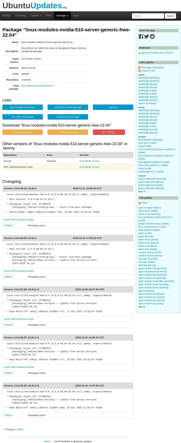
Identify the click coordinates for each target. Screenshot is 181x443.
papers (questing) (147, 103)
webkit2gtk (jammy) (148, 97)
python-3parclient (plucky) (151, 182)
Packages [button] (62, 15)
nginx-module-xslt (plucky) (151, 294)
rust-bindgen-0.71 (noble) (151, 171)
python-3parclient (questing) (152, 178)
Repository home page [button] (68, 117)
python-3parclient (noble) (150, 185)
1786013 (8, 225)
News (76, 15)
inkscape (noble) (146, 262)
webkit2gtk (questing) (149, 77)
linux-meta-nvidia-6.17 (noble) (153, 165)
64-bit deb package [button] (67, 132)
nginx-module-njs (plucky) (151, 303)
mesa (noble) (145, 146)
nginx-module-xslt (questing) (152, 268)
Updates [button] (36, 15)
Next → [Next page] (22, 429)
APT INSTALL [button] (109, 132)
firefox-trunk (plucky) (148, 239)
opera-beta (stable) (147, 249)
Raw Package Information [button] (22, 107)
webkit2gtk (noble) (147, 90)
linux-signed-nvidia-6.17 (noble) (154, 162)
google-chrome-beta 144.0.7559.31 (155, 52)
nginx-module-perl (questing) (152, 271)
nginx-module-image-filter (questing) (156, 281)
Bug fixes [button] (113, 107)
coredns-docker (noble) (149, 252)
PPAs (49, 15)
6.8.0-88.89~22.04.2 (90, 167)
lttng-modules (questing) (150, 139)
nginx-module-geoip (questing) (153, 284)
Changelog (20, 15)
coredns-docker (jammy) (150, 255)
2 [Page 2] (17, 429)
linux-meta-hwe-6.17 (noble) (152, 226)
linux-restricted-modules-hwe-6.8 (37, 85)
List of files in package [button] (23, 117)
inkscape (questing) (148, 258)
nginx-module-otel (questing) (152, 274)
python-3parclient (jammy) (151, 188)
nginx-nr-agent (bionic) (149, 207)
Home (6, 15)
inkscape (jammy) (147, 265)
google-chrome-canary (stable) (153, 223)
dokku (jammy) (145, 236)
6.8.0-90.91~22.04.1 (90, 161)
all (144, 191)
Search (170, 16)
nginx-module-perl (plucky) (151, 297)
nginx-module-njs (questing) (152, 278)
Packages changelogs (153, 67)
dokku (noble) (145, 233)
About (47, 441)
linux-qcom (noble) (147, 143)
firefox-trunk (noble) (148, 211)
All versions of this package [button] (68, 107)
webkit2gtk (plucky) (147, 84)
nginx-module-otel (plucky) (151, 300)
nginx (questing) (146, 290)
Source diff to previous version (19, 219)
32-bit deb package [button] (22, 132)
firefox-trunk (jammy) (148, 242)
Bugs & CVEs (148, 70)
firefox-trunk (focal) (147, 246)
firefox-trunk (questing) (149, 214)
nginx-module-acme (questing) (153, 287)
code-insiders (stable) (149, 230)
